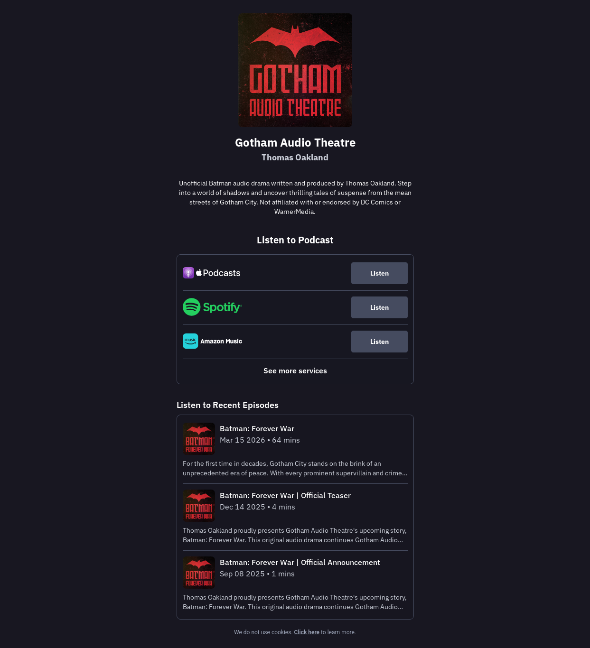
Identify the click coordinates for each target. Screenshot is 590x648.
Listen (379, 273)
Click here (306, 632)
